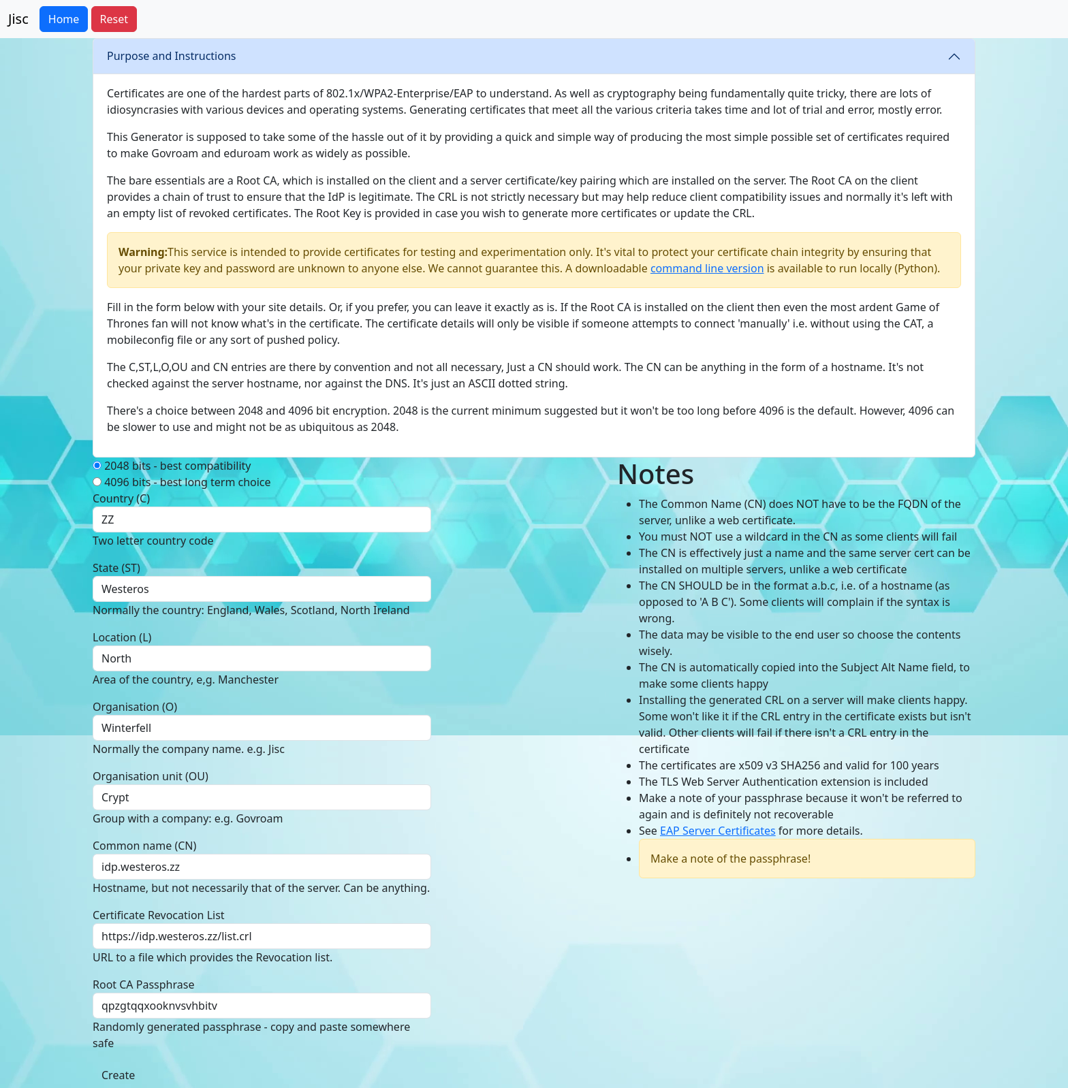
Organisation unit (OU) (150, 776)
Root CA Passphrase (143, 984)
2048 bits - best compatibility (172, 465)
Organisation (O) (135, 706)
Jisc (18, 19)
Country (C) (121, 498)
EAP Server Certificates (718, 830)
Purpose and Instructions (171, 55)
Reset (114, 19)
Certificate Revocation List (159, 915)
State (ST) (116, 567)
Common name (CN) (144, 845)
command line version (707, 268)
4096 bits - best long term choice (182, 482)
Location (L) (122, 637)
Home (64, 19)
